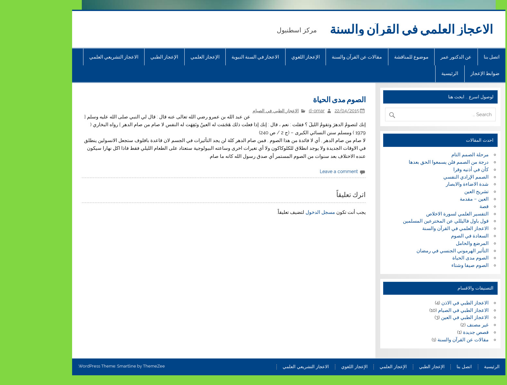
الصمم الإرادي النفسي (430, 177)
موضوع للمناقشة (376, 57)
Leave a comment (304, 171)
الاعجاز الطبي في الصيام (240, 110)
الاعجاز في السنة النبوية (220, 57)
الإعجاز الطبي (129, 57)
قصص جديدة (440, 332)
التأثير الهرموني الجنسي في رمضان (417, 251)
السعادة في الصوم (434, 236)
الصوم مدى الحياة (435, 258)
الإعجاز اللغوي (270, 57)
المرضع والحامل (437, 243)
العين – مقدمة (439, 199)
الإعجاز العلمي (169, 57)
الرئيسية (414, 73)
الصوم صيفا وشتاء (434, 265)
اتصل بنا (456, 57)
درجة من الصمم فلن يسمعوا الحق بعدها (413, 162)
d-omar (281, 110)
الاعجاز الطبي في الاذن (429, 303)
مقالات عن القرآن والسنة (322, 57)
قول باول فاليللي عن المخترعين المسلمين (410, 221)
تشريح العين (441, 191)
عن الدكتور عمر (420, 57)
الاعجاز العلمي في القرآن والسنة (376, 29)
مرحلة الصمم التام (434, 155)
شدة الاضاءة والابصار (432, 184)
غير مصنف (442, 325)
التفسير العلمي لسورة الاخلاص (422, 214)
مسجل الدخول (285, 212)
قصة (448, 206)
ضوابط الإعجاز (449, 73)
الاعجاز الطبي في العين (429, 317)
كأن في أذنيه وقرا (435, 169)
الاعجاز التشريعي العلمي (78, 57)
